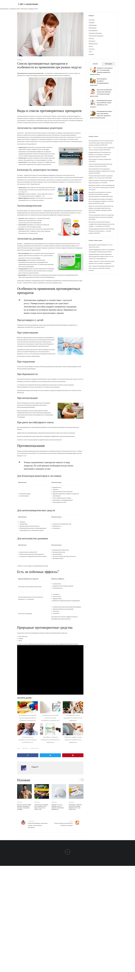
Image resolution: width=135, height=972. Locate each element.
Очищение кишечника (95, 33)
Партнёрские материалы (96, 36)
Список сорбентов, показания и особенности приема (62, 823)
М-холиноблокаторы (31, 433)
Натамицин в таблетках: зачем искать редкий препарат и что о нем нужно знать (75, 807)
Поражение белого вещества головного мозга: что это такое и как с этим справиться (101, 256)
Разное (91, 46)
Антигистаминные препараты (46, 175)
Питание (91, 38)
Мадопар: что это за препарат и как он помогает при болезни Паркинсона (58, 807)
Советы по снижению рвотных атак (37, 566)
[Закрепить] (72, 755)
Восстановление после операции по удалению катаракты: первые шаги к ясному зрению (102, 171)
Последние (108, 63)
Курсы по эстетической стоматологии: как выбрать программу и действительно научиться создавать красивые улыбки (101, 208)
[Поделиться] (27, 755)
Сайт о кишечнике (28, 4)
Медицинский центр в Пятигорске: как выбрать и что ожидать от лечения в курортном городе (100, 154)
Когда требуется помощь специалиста (100, 159)
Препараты (19, 59)
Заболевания (93, 25)
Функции (91, 54)
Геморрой (92, 22)
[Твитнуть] (50, 755)
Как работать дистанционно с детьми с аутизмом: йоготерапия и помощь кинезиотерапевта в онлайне (100, 194)
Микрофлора (92, 28)
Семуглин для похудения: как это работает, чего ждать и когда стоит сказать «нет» (41, 807)
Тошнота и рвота (35, 748)
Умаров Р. (35, 767)
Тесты (90, 51)
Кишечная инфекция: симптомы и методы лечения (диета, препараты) (38, 824)
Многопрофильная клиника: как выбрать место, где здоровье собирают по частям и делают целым (101, 201)
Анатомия (92, 20)
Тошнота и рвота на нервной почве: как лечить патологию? (44, 439)
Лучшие (95, 63)
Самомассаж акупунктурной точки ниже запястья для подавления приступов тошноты (52, 644)
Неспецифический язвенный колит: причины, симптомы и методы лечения (101, 268)
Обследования (93, 30)
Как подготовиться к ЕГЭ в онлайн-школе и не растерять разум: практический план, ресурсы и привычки (101, 143)
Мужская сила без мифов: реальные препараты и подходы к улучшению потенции (24, 807)
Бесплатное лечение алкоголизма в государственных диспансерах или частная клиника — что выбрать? (101, 224)
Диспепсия (25, 748)
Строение (92, 49)
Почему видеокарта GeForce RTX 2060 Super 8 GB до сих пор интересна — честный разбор (102, 231)
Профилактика (93, 43)
